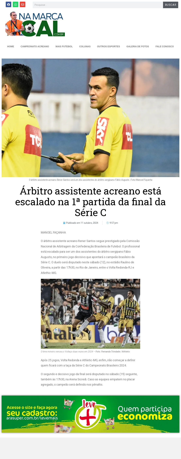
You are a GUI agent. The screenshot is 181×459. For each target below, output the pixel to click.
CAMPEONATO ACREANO (35, 46)
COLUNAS (84, 46)
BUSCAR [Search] (170, 4)
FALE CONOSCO (165, 46)
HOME (10, 46)
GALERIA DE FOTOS (137, 46)
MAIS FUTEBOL (64, 46)
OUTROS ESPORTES (108, 46)
